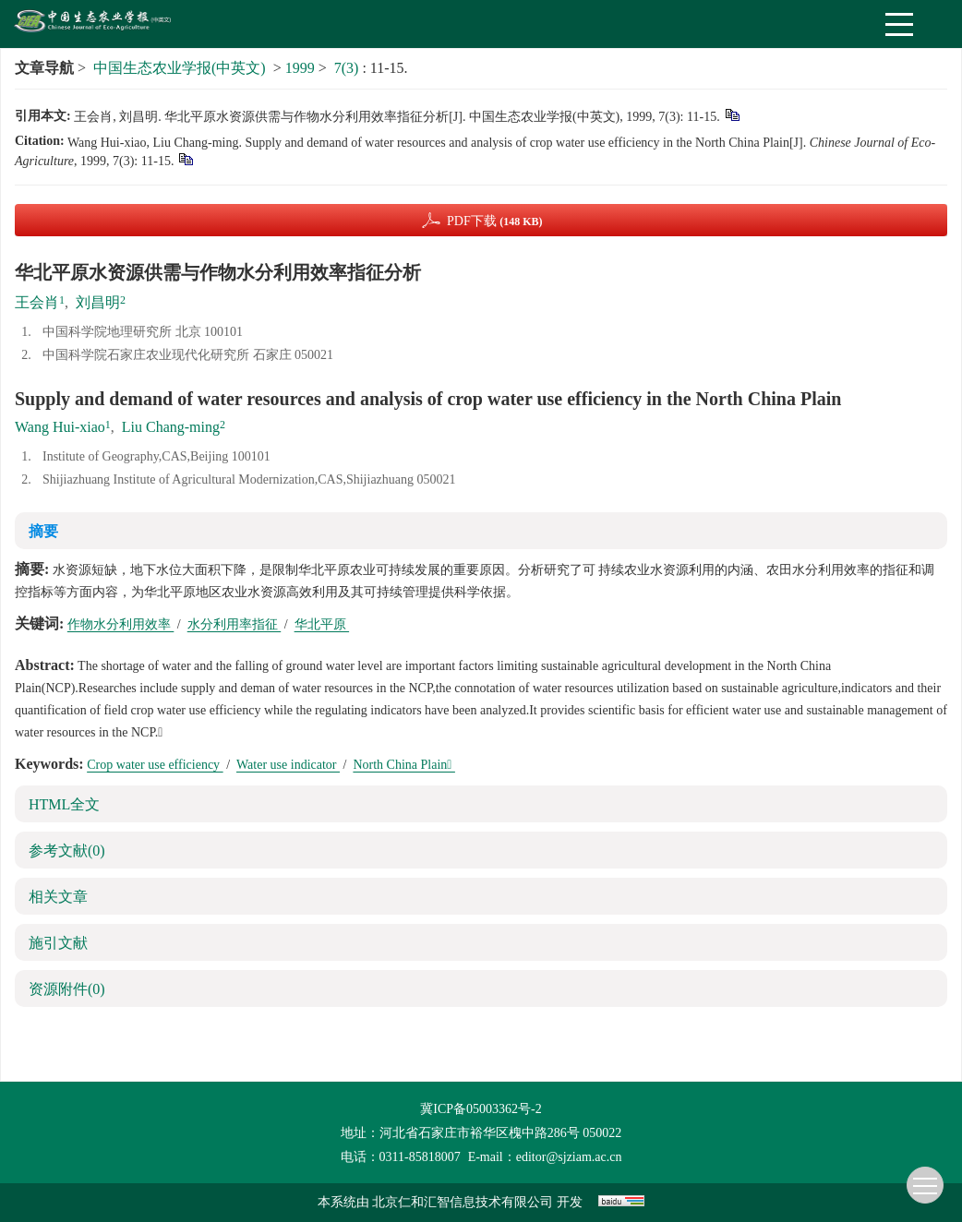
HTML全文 (64, 804)
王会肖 (37, 302)
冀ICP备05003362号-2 (480, 1109)
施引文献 (58, 943)
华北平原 (322, 624)
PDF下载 (495, 221)
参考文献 (67, 850)
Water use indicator (288, 765)
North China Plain (404, 765)
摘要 (43, 531)
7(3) (348, 68)
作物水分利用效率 (120, 624)
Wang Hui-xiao (60, 427)
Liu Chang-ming (171, 427)
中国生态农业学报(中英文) (179, 68)
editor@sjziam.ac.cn (569, 1157)
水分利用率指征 (234, 624)
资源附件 (67, 989)
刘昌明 (98, 302)
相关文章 (58, 897)
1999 (300, 68)
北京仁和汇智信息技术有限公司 (462, 1202)
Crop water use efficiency (154, 765)
